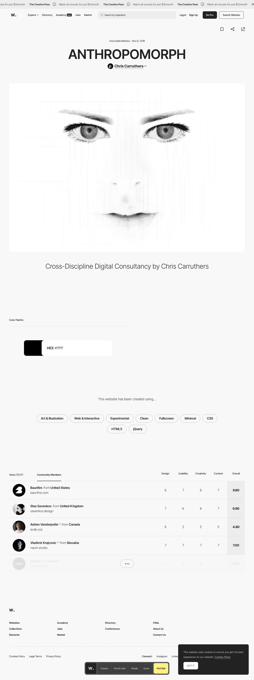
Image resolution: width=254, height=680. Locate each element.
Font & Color (120, 668)
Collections (15, 628)
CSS (210, 418)
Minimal (190, 418)
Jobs (78, 14)
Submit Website (231, 14)
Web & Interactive (86, 418)
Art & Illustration (52, 418)
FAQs (156, 622)
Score (146, 668)
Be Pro (209, 14)
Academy (64, 14)
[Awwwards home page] (91, 668)
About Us (158, 628)
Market (88, 14)
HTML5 (116, 429)
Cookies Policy (17, 656)
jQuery (138, 429)
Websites (14, 622)
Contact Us (159, 634)
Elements (14, 634)
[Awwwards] (13, 15)
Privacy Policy (53, 656)
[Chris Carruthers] (127, 66)
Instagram (162, 656)
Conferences (112, 628)
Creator (104, 668)
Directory (47, 14)
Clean (144, 418)
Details (134, 668)
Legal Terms (35, 656)
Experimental (119, 418)
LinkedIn (176, 656)
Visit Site (160, 668)
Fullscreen (166, 418)
